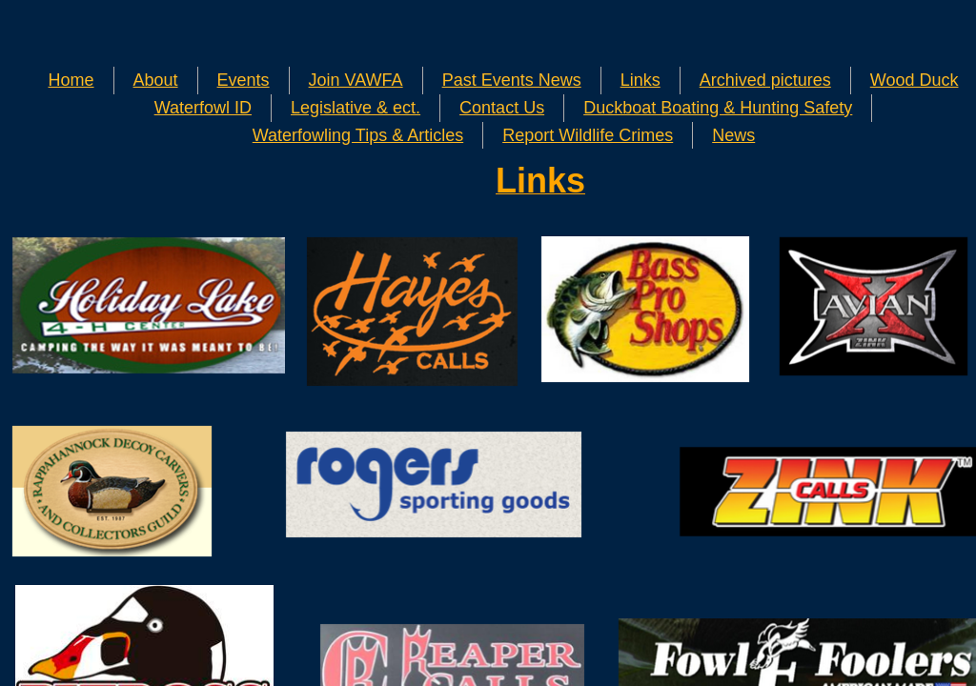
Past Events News (511, 80)
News (733, 135)
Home (71, 80)
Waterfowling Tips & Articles (358, 135)
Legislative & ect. (355, 107)
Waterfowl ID (203, 107)
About (155, 80)
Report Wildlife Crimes (587, 135)
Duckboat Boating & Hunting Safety (717, 107)
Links (640, 80)
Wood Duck (914, 80)
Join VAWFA (356, 80)
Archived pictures (765, 80)
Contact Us (501, 107)
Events (243, 80)
